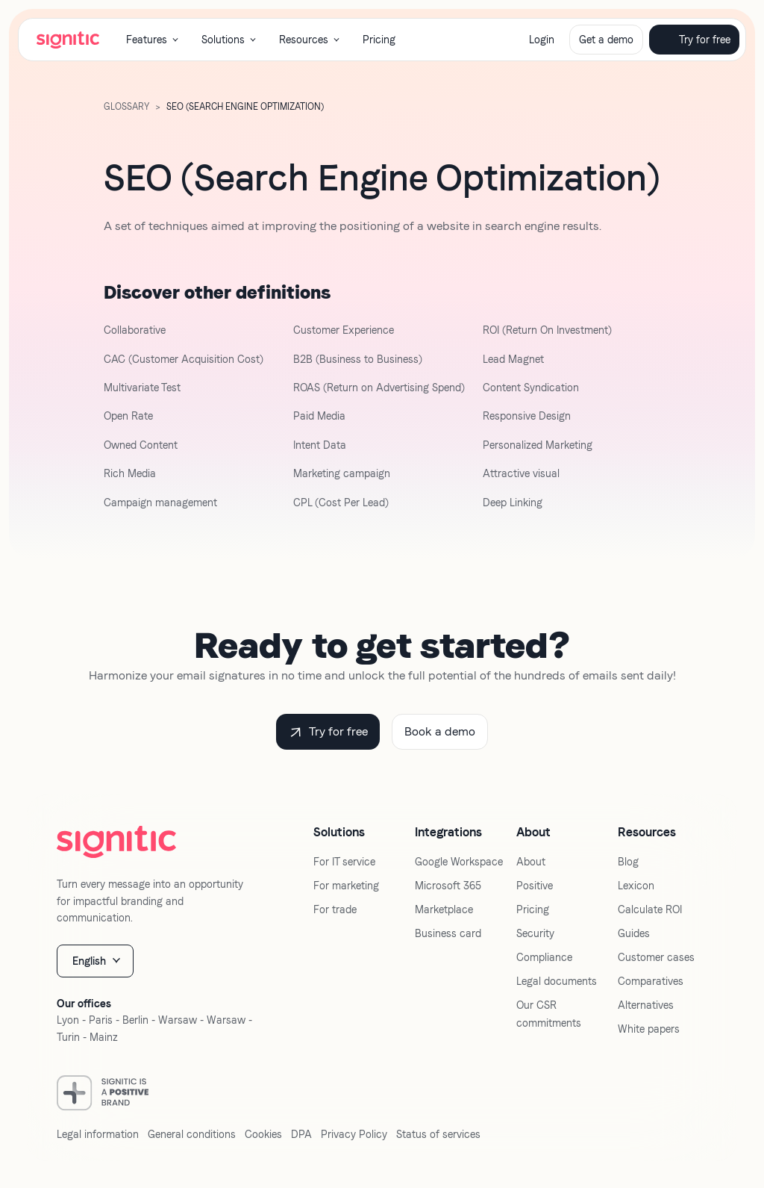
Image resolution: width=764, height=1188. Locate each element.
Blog (628, 862)
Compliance (544, 957)
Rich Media (130, 473)
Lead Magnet (513, 359)
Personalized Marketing (537, 445)
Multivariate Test (142, 388)
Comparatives (650, 981)
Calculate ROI (650, 909)
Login (541, 40)
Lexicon (636, 886)
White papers (649, 1029)
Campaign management (160, 503)
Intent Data (319, 445)
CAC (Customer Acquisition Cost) (183, 359)
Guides (634, 933)
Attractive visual (521, 473)
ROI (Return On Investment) (547, 330)
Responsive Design (527, 416)
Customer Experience (343, 330)
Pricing (379, 40)
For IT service (344, 862)
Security (535, 933)
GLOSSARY (126, 107)
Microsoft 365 (448, 886)
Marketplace (444, 909)
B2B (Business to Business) (357, 359)
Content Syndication (531, 388)
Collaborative (135, 330)
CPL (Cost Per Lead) (341, 503)
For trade (335, 909)
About (530, 862)
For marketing (346, 886)
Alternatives (646, 1005)
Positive (534, 886)
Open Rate (128, 416)
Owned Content (141, 445)
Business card (448, 933)
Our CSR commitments (548, 1014)
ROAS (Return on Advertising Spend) (379, 388)
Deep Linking (512, 503)
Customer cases (656, 957)
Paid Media (319, 416)
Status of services (438, 1134)
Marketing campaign (341, 473)
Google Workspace (459, 862)
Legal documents (556, 981)
